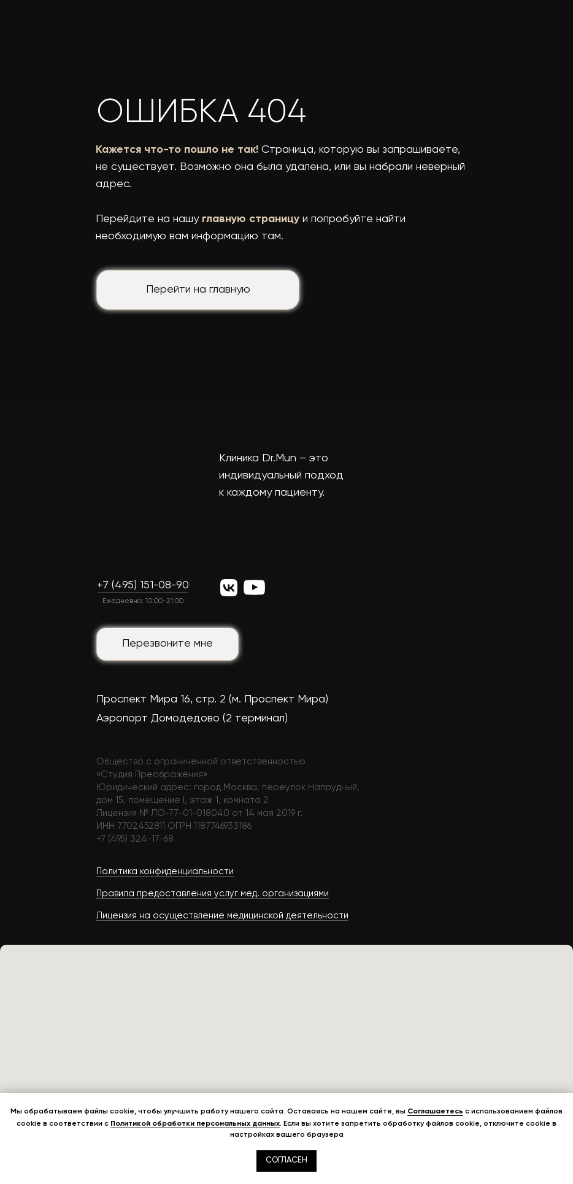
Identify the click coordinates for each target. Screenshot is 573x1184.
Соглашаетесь (435, 1111)
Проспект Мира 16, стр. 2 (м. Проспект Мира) (212, 699)
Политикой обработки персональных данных (195, 1123)
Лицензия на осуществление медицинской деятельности (222, 915)
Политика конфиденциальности (165, 871)
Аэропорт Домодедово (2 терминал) (192, 718)
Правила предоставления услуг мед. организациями (212, 893)
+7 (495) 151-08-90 (143, 585)
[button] (167, 644)
